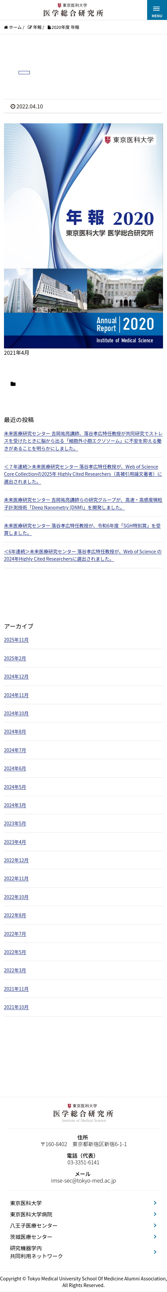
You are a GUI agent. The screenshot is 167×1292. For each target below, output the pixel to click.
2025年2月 (15, 658)
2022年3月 (15, 970)
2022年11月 (16, 878)
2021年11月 (16, 988)
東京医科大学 (26, 1203)
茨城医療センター (31, 1237)
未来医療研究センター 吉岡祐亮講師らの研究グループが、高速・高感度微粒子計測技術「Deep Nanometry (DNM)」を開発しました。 (83, 503)
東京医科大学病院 (31, 1214)
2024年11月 (16, 695)
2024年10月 (16, 713)
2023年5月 (15, 823)
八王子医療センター (34, 1225)
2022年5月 (15, 952)
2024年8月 (15, 731)
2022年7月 (15, 933)
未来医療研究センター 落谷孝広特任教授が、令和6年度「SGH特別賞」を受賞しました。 (82, 529)
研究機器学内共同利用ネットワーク (36, 1252)
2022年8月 (15, 915)
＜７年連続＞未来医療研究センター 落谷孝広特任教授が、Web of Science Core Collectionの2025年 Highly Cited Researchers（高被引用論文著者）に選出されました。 (83, 474)
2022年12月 (16, 860)
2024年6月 (15, 768)
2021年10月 (16, 1007)
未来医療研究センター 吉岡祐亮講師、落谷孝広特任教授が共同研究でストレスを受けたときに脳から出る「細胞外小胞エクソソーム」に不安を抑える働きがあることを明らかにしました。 (83, 441)
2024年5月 (15, 786)
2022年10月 (16, 896)
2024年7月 (15, 750)
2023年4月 (15, 841)
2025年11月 (16, 639)
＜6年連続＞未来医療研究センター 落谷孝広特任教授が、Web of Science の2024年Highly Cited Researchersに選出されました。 (83, 555)
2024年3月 (15, 805)
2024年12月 (16, 676)
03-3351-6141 (83, 1162)
